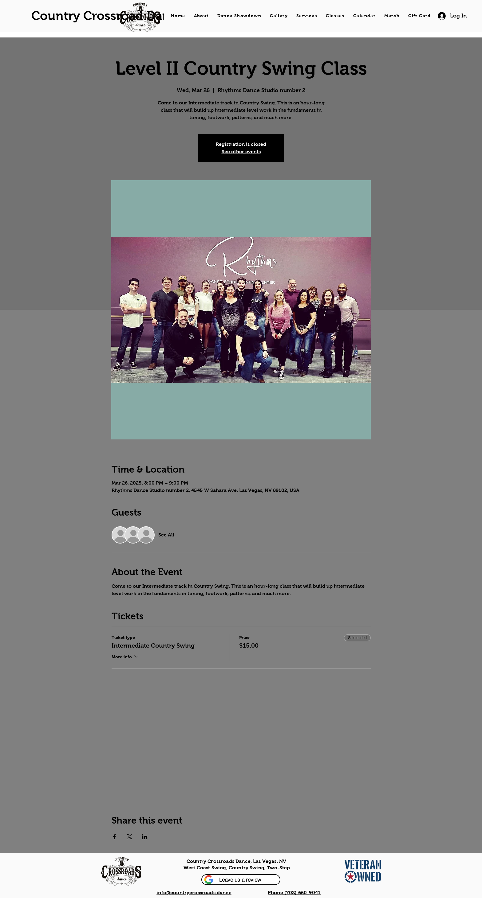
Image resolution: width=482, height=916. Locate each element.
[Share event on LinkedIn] (145, 836)
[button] (240, 879)
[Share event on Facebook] (114, 836)
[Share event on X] (129, 836)
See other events (241, 151)
